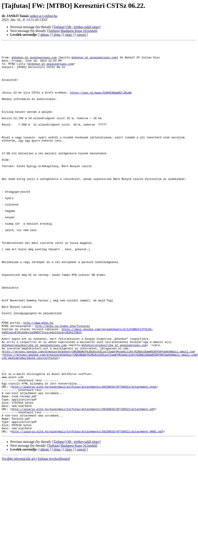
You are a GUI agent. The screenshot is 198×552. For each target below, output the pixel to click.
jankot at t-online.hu (43, 16)
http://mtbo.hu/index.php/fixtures (62, 383)
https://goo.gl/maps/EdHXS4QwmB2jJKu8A (101, 103)
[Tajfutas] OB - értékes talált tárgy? (76, 27)
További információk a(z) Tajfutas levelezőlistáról (36, 537)
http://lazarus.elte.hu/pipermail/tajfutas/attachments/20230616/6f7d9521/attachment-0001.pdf (87, 509)
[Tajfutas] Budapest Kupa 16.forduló (72, 31)
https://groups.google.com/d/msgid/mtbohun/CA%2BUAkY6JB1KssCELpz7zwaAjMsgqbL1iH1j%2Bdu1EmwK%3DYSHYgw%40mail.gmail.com (98, 413)
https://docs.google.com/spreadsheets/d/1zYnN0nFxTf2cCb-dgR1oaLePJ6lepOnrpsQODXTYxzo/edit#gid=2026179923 (77, 388)
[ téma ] (57, 34)
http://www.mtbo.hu (38, 379)
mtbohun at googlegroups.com (34, 60)
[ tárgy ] (68, 34)
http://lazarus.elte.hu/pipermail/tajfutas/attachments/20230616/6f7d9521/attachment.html (84, 456)
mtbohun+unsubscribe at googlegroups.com (34, 406)
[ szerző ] (81, 34)
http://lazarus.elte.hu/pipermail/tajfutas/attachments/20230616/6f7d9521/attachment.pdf (83, 482)
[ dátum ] (44, 34)
